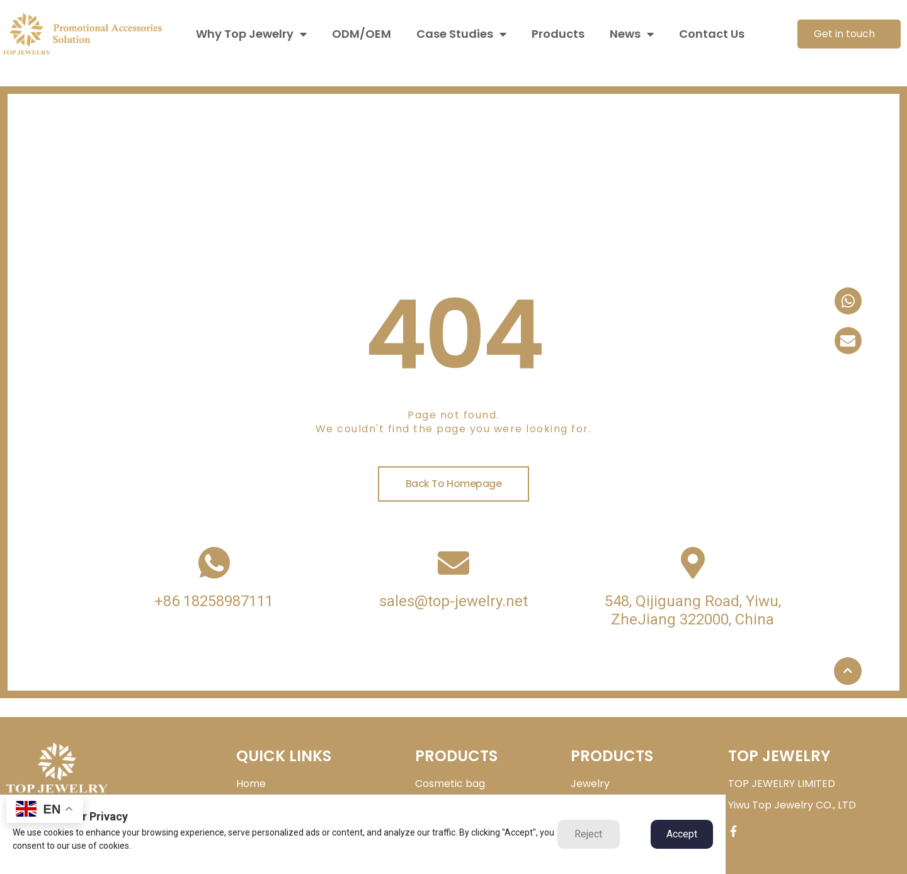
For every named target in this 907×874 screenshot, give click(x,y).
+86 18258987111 (213, 601)
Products (558, 34)
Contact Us (711, 34)
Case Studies (461, 34)
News (632, 34)
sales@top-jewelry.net (453, 601)
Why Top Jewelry (251, 34)
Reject (588, 834)
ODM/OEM (361, 34)
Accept (681, 834)
